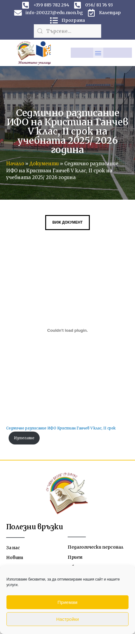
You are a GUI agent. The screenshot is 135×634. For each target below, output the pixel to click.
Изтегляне (24, 438)
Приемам (67, 602)
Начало (15, 163)
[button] (98, 53)
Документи (44, 163)
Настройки (67, 619)
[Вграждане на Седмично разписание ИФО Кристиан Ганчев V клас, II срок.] (67, 330)
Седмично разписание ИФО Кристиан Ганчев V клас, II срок (61, 428)
